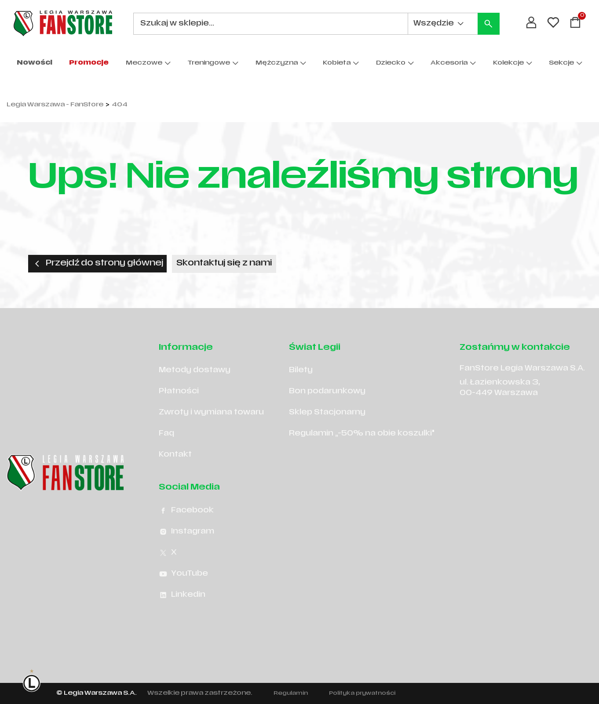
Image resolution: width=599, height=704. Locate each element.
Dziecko (390, 63)
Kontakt (175, 454)
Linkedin (182, 595)
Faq (166, 433)
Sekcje (561, 63)
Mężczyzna (277, 63)
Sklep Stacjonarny (327, 412)
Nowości (34, 63)
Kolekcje (508, 63)
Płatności (179, 391)
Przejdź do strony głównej (97, 263)
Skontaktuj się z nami (224, 263)
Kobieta (337, 63)
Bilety (301, 370)
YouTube (183, 574)
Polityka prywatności (362, 693)
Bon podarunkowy (327, 391)
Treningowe (208, 63)
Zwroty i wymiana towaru (211, 412)
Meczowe (144, 63)
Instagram (186, 531)
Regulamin (291, 693)
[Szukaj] (489, 24)
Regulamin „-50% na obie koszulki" (362, 433)
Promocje (89, 63)
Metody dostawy (194, 370)
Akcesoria (449, 63)
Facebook (186, 510)
